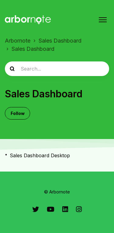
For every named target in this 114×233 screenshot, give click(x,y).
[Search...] (57, 68)
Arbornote (17, 40)
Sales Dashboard (60, 40)
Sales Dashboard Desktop (40, 155)
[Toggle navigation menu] (102, 20)
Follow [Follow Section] (18, 113)
